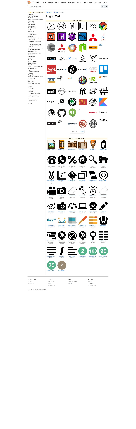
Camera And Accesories (34, 96)
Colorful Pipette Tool (82, 225)
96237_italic (61, 256)
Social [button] (44, 2)
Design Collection (32, 95)
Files (29, 101)
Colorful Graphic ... (92, 195)
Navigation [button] (50, 2)
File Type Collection (33, 100)
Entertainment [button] (71, 2)
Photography (31, 73)
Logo (29, 70)
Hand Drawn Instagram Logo (84, 164)
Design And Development (34, 53)
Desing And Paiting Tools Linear (36, 66)
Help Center (51, 281)
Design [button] (105, 2)
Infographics (31, 31)
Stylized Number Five (62, 270)
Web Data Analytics (33, 16)
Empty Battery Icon (103, 149)
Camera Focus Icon (93, 180)
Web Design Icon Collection (35, 38)
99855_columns (103, 240)
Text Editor (30, 14)
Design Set (31, 88)
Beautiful (30, 64)
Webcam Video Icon (93, 211)
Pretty (29, 29)
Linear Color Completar (34, 49)
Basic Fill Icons (31, 28)
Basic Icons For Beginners (34, 93)
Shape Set (30, 54)
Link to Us (90, 281)
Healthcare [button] (79, 2)
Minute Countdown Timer (104, 180)
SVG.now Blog (92, 285)
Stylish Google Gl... (51, 225)
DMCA (70, 283)
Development (31, 78)
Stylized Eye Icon (51, 211)
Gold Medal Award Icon (51, 180)
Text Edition (31, 17)
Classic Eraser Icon (72, 195)
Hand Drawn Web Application (35, 48)
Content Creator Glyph (33, 71)
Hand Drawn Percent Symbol (73, 164)
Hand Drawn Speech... (62, 164)
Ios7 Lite (30, 103)
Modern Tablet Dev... (82, 149)
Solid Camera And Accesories (35, 19)
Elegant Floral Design (51, 149)
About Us (30, 281)
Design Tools (31, 75)
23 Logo (30, 80)
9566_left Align (72, 256)
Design (30, 98)
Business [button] (57, 2)
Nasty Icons (31, 21)
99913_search (92, 240)
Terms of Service (72, 281)
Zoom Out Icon (93, 164)
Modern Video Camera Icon (52, 195)
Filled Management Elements (35, 76)
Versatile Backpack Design (104, 225)
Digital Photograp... (61, 211)
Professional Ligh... (61, 240)
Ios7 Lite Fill (31, 33)
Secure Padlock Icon (72, 180)
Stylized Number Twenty (51, 270)
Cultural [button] (90, 2)
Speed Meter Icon (72, 211)
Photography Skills (32, 51)
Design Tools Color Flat (34, 83)
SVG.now (49, 12)
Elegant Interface (32, 63)
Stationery (30, 58)
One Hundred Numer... (93, 256)
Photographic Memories (83, 180)
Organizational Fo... (103, 164)
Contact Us (31, 283)
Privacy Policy (52, 285)
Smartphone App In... (62, 149)
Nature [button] (85, 2)
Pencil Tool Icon (103, 211)
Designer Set (31, 22)
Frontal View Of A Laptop (83, 211)
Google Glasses (32, 34)
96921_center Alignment (51, 256)
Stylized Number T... (82, 256)
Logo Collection (32, 26)
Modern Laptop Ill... (72, 225)
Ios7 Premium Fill (32, 61)
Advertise (90, 283)
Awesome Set (31, 24)
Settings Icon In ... (92, 225)
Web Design (31, 81)
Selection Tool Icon (82, 195)
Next (81, 132)
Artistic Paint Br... (93, 149)
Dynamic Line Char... (62, 180)
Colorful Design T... (61, 225)
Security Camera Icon (51, 240)
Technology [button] (63, 2)
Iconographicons (32, 68)
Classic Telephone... (51, 164)
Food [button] (95, 2)
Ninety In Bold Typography (104, 256)
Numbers (30, 36)
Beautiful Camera (32, 59)
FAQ (49, 283)
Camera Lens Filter (72, 240)
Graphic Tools (31, 56)
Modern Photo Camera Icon (73, 149)
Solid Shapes (31, 39)
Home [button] (100, 2)
